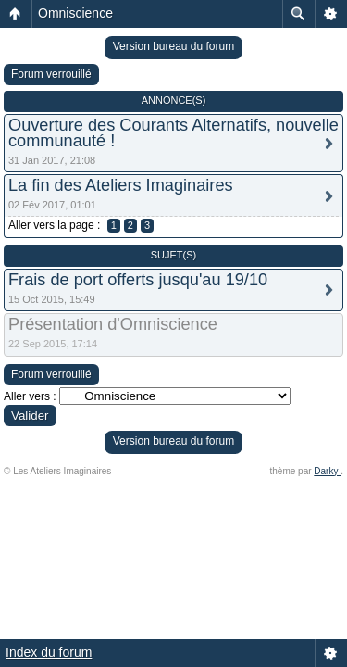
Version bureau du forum (173, 46)
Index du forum (49, 652)
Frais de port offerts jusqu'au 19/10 (137, 280)
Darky (327, 471)
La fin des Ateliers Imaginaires (120, 185)
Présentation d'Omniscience (112, 324)
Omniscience (75, 13)
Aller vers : (30, 396)
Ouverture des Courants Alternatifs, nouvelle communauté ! (173, 133)
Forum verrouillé (51, 74)
